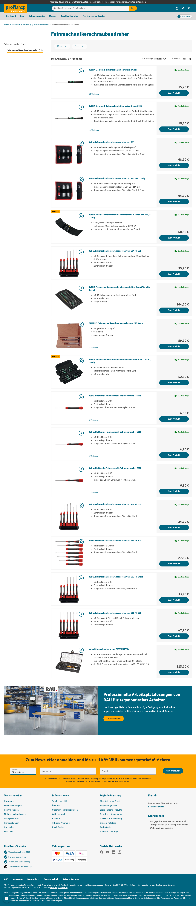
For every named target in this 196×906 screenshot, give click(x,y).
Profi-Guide (105, 827)
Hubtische (9, 827)
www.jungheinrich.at (59, 888)
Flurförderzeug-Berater (111, 801)
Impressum (18, 879)
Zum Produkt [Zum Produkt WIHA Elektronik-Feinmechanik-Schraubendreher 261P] (174, 455)
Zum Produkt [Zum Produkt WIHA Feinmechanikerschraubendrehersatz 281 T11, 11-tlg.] (174, 201)
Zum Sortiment (113, 718)
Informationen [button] (60, 795)
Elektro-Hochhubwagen (15, 814)
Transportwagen (11, 823)
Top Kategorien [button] (13, 795)
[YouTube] (107, 852)
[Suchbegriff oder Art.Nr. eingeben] (90, 8)
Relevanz (160, 59)
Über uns (56, 805)
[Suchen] (133, 8)
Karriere (56, 818)
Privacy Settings (71, 879)
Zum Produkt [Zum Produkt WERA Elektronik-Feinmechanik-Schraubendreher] (174, 93)
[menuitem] (177, 8)
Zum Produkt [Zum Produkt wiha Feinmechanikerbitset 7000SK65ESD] (174, 672)
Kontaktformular (156, 806)
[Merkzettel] (183, 8)
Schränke (8, 831)
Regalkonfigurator (108, 805)
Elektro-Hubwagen (13, 805)
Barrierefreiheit (51, 879)
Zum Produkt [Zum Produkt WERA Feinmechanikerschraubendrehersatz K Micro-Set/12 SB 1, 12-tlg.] (174, 382)
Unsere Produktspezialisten (65, 810)
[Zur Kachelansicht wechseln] (190, 58)
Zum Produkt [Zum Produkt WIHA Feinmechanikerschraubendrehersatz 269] (174, 165)
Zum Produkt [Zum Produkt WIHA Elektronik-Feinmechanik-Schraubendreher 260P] (174, 419)
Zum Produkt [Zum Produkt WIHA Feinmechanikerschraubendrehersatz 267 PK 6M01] (174, 600)
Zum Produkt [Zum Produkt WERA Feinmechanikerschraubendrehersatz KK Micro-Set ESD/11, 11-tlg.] (174, 237)
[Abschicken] (173, 771)
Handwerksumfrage (109, 831)
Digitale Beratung (110, 795)
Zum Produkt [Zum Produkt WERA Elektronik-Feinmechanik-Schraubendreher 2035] (174, 129)
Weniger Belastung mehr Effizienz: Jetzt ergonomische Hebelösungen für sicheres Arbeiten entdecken (98, 2)
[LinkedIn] (113, 852)
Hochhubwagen (11, 810)
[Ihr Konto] (177, 8)
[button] (122, 797)
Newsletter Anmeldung (111, 814)
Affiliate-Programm (61, 823)
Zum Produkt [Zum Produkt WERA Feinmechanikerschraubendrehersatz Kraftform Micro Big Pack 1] (174, 310)
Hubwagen (9, 801)
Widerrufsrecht (59, 814)
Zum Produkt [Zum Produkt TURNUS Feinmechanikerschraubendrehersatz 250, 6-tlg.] (174, 346)
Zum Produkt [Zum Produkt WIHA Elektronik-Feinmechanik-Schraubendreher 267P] (174, 491)
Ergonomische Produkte (111, 810)
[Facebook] (101, 852)
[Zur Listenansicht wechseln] (184, 58)
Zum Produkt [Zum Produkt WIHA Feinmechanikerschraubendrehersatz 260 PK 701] (174, 563)
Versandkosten (47, 885)
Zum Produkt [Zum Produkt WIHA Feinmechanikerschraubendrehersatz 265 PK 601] (174, 636)
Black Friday (58, 827)
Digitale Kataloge (108, 823)
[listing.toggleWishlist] (81, 70)
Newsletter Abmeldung (111, 818)
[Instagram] (119, 852)
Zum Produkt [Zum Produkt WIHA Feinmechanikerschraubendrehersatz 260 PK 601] (174, 527)
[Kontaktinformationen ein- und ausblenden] (7, 899)
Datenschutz (33, 879)
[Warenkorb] (189, 8)
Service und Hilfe (60, 801)
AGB (6, 879)
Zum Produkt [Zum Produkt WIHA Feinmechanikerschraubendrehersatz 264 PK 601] (174, 274)
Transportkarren (11, 818)
